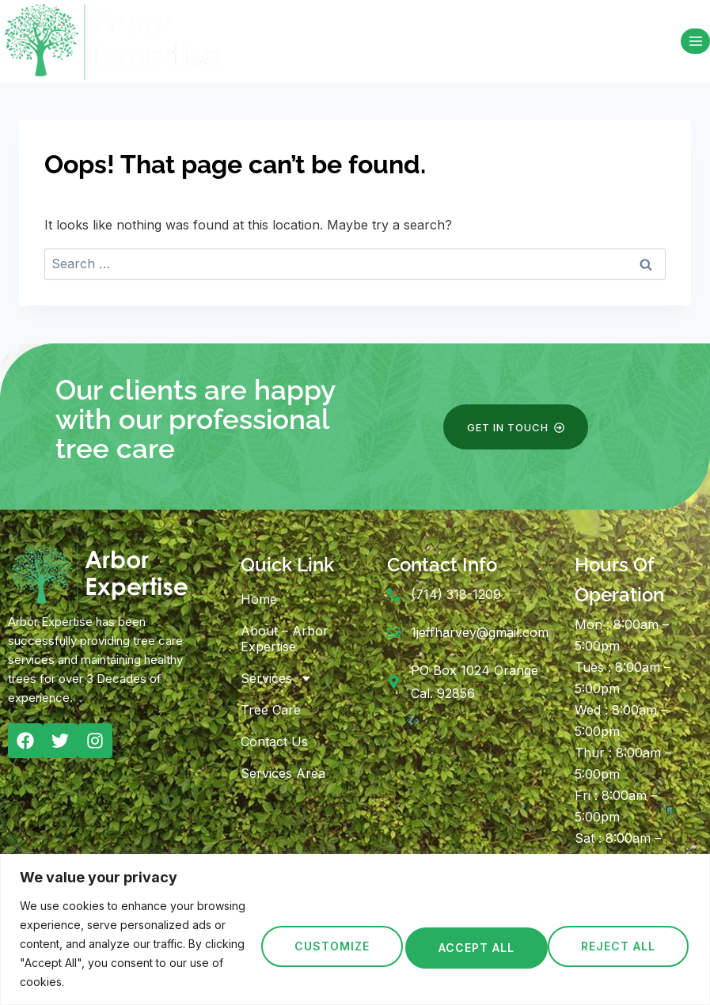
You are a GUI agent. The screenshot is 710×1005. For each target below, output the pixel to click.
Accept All (619, 943)
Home (259, 599)
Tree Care (271, 710)
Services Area (283, 773)
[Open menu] (695, 40)
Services (277, 678)
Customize (323, 943)
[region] (355, 929)
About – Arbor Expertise (284, 638)
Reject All (471, 943)
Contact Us (274, 741)
